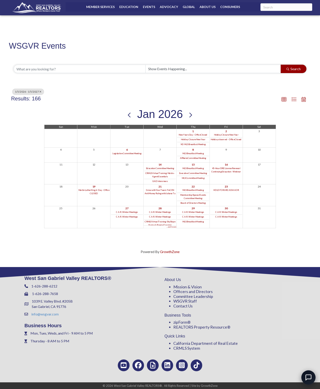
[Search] (286, 7)
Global (189, 7)
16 (226, 164)
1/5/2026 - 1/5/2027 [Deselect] (28, 91)
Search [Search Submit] (293, 69)
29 (193, 208)
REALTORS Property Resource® (201, 327)
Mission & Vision (187, 286)
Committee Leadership (193, 296)
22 (193, 186)
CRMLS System (186, 348)
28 (160, 208)
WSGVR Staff (185, 301)
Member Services (100, 7)
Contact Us (183, 305)
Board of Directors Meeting (193, 202)
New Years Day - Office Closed (193, 134)
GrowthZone (170, 251)
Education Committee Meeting (160, 168)
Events (149, 7)
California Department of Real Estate (205, 343)
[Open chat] (308, 377)
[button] (284, 99)
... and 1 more (171, 227)
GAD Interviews (160, 181)
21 (160, 186)
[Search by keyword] (80, 69)
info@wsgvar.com (45, 314)
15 (193, 164)
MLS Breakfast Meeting (193, 153)
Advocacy (169, 7)
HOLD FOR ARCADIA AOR (226, 190)
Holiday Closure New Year (193, 139)
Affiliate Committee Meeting (193, 158)
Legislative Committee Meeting (126, 153)
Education (128, 7)
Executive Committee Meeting (193, 173)
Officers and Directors (193, 291)
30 (226, 208)
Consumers (230, 7)
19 (94, 186)
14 (160, 164)
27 (126, 208)
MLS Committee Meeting (193, 177)
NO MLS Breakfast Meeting (193, 144)
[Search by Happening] (213, 69)
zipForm (180, 322)
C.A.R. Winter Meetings (127, 212)
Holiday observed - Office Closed (226, 139)
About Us (208, 7)
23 (226, 186)
